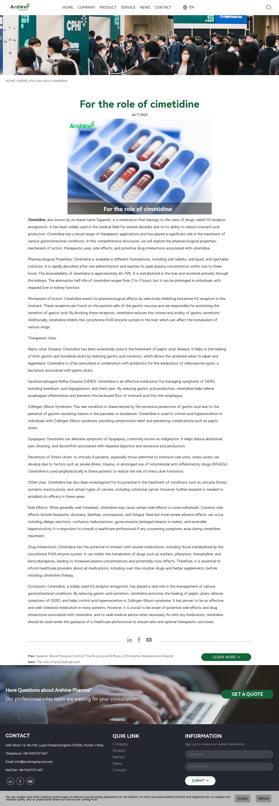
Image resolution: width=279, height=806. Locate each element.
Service (128, 7)
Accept (242, 798)
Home (67, 7)
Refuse (263, 798)
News (145, 7)
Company (86, 7)
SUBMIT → (200, 781)
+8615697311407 (35, 753)
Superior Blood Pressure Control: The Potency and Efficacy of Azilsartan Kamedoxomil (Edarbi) (105, 656)
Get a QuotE (247, 694)
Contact (163, 7)
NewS (22, 81)
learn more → (226, 657)
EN (188, 7)
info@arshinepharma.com (34, 762)
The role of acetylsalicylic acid (58, 662)
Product (108, 7)
